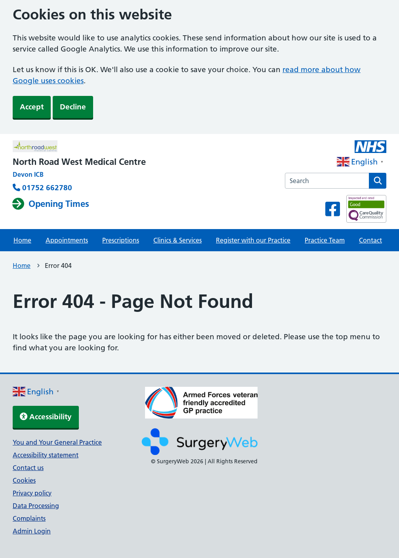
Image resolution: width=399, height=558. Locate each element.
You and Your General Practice (57, 442)
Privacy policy (32, 493)
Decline (73, 106)
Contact (370, 240)
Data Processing (36, 506)
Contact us (28, 468)
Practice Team (325, 240)
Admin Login (32, 531)
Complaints (29, 518)
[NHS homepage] (79, 147)
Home (22, 240)
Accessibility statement (45, 455)
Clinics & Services (177, 240)
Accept (32, 106)
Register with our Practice (253, 240)
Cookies (24, 480)
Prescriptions (120, 240)
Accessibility (46, 416)
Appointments (67, 240)
